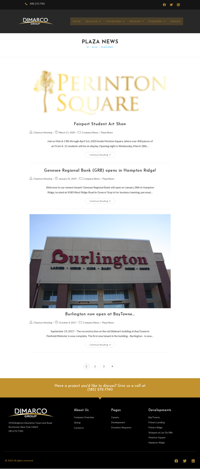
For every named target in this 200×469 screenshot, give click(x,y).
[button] (93, 21)
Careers (175, 21)
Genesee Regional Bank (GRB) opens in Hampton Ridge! (100, 171)
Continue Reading (102, 154)
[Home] (88, 47)
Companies (115, 21)
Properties (157, 21)
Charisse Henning (42, 132)
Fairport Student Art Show (100, 124)
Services (136, 21)
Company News (90, 132)
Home (77, 21)
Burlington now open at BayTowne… (100, 314)
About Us (93, 21)
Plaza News (107, 47)
